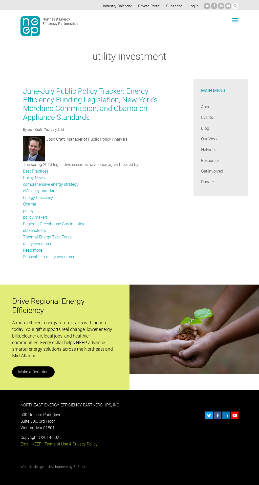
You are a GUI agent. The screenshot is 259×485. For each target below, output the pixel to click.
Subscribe (173, 6)
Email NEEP (30, 444)
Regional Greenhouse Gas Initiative (53, 223)
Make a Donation (33, 371)
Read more (32, 250)
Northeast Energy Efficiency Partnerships (60, 21)
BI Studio (80, 467)
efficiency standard (39, 191)
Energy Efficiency (38, 197)
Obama (29, 204)
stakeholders (34, 230)
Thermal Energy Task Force (47, 237)
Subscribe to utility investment (49, 256)
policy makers (35, 217)
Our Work (209, 139)
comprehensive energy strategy (50, 184)
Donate (207, 181)
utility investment (38, 243)
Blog (205, 128)
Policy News (34, 177)
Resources (210, 160)
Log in (193, 6)
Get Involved (212, 171)
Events (207, 117)
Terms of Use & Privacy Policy (70, 444)
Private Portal (148, 6)
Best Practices (35, 171)
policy (28, 210)
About (206, 106)
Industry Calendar (116, 6)
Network (208, 149)
